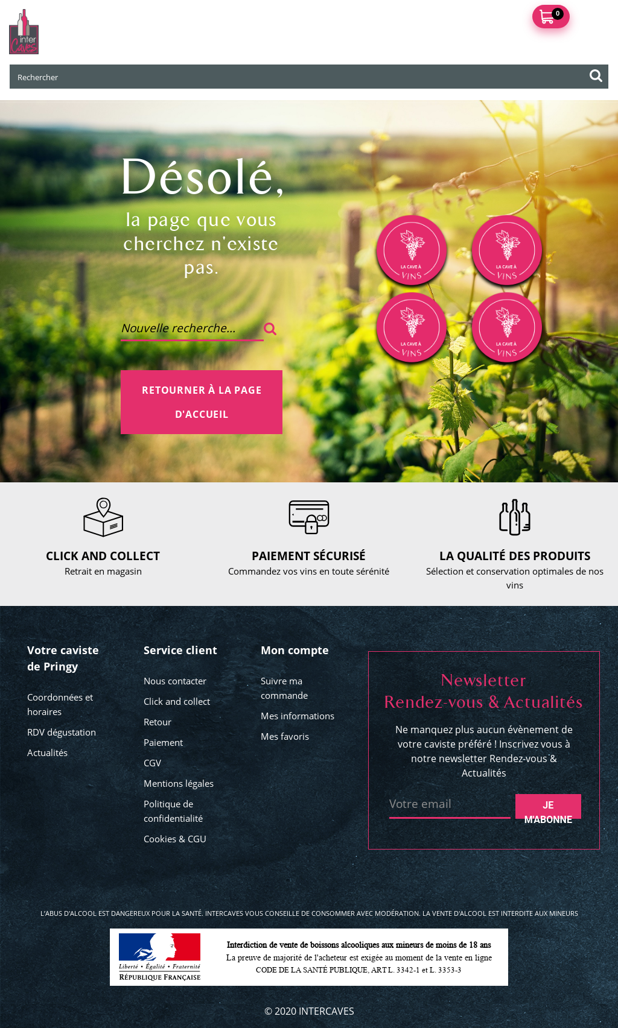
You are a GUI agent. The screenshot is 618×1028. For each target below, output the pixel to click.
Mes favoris (285, 736)
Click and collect (177, 701)
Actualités (47, 752)
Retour (157, 722)
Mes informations (297, 716)
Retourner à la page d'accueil (201, 402)
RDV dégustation (61, 732)
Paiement (163, 742)
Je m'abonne (548, 809)
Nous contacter (175, 681)
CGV (152, 763)
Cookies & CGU (175, 839)
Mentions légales (179, 783)
